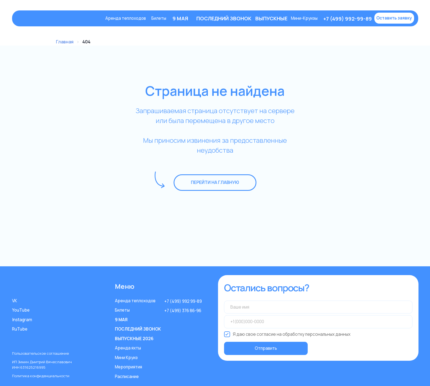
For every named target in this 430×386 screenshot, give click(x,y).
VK (14, 301)
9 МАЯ (121, 320)
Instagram (22, 320)
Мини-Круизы (304, 18)
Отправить (266, 348)
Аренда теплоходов (125, 18)
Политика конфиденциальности (40, 375)
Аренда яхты (128, 348)
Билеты (158, 18)
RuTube (19, 329)
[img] (59, 18)
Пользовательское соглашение (40, 353)
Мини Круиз (126, 357)
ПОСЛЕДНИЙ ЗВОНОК (138, 329)
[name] (318, 307)
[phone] (318, 321)
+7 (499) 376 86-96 (182, 311)
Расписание (127, 376)
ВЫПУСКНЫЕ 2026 (134, 339)
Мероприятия (128, 367)
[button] (394, 18)
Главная (64, 42)
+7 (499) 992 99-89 (183, 301)
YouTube (21, 310)
